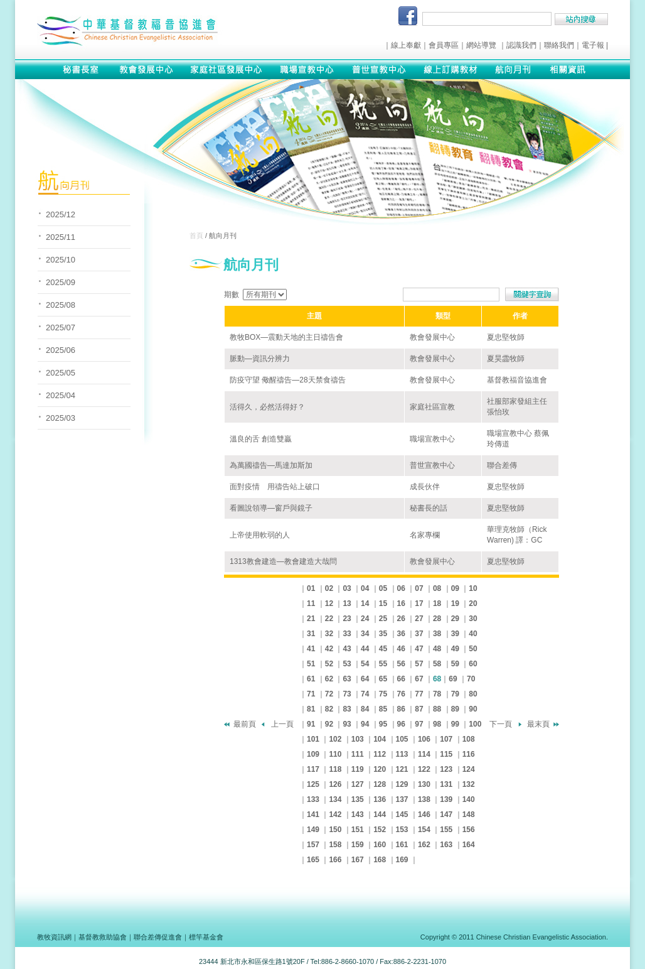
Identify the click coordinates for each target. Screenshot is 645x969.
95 (383, 724)
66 (401, 678)
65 (383, 678)
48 (437, 648)
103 (357, 739)
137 (402, 799)
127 (357, 784)
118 (335, 769)
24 (365, 618)
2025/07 (60, 327)
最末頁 (538, 724)
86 (401, 709)
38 (437, 633)
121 (402, 769)
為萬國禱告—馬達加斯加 (271, 465)
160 (379, 844)
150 (335, 829)
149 (313, 829)
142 (335, 814)
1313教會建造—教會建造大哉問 (283, 561)
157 (313, 844)
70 (471, 678)
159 (357, 844)
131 (446, 784)
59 (455, 663)
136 (379, 799)
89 (455, 709)
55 (383, 663)
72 (329, 694)
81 (311, 709)
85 (383, 709)
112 (379, 754)
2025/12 (60, 214)
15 (383, 603)
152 (379, 829)
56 (401, 663)
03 (347, 588)
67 (419, 678)
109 (313, 754)
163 (446, 844)
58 (437, 663)
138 (424, 799)
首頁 (196, 235)
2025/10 (60, 259)
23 (347, 618)
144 (379, 814)
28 (437, 618)
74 (365, 694)
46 (401, 648)
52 (329, 663)
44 (365, 648)
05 (383, 588)
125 (313, 784)
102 (335, 739)
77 (419, 694)
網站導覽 (481, 45)
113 (402, 754)
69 (453, 678)
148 (468, 814)
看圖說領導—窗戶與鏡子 (271, 508)
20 (473, 603)
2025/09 (60, 282)
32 (329, 633)
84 (365, 709)
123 (446, 769)
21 (311, 618)
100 (475, 724)
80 (473, 694)
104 (379, 739)
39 (455, 633)
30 (473, 618)
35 (383, 633)
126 (335, 784)
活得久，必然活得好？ (267, 407)
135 (357, 799)
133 (313, 799)
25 (383, 618)
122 (424, 769)
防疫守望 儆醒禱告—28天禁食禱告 (288, 380)
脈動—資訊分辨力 (260, 358)
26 (401, 618)
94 (365, 724)
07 (419, 588)
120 (379, 769)
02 (329, 588)
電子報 (593, 45)
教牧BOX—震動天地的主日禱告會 (286, 337)
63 (347, 678)
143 (357, 814)
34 (365, 633)
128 (379, 784)
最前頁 (244, 724)
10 (473, 588)
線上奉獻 (406, 45)
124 (468, 769)
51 (311, 663)
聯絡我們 (559, 45)
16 (401, 603)
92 (329, 724)
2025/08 (60, 305)
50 (473, 648)
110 (335, 754)
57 (419, 663)
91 (311, 724)
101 (313, 739)
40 (473, 633)
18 (437, 603)
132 (468, 784)
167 (357, 859)
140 (468, 799)
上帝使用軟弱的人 (260, 535)
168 (379, 859)
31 (311, 633)
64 (365, 678)
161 (402, 844)
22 (329, 618)
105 (402, 739)
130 (424, 784)
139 (446, 799)
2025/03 (60, 418)
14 (365, 603)
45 (383, 648)
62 (329, 678)
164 (468, 844)
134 (335, 799)
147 (446, 814)
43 (347, 648)
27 (419, 618)
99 (455, 724)
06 (401, 588)
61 (311, 678)
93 (347, 724)
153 (402, 829)
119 (357, 769)
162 (424, 844)
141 (313, 814)
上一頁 (282, 724)
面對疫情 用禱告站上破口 (275, 486)
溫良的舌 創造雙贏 (261, 439)
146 (424, 814)
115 (446, 754)
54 (365, 663)
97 (419, 724)
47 (419, 648)
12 (329, 603)
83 (347, 709)
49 (455, 648)
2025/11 (60, 237)
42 (329, 648)
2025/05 (60, 372)
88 (437, 709)
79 (455, 694)
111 (357, 754)
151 (357, 829)
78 (437, 694)
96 (401, 724)
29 (455, 618)
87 (419, 709)
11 (311, 603)
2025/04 (60, 395)
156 (468, 829)
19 (455, 603)
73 (347, 694)
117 (313, 769)
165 (313, 859)
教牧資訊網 (54, 937)
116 (468, 754)
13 (347, 603)
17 (419, 603)
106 (424, 739)
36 (401, 633)
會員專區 (444, 45)
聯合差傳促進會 (158, 937)
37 (419, 633)
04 (365, 588)
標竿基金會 (206, 937)
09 (455, 588)
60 (473, 663)
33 (347, 633)
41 (311, 648)
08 (437, 588)
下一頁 (500, 724)
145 (402, 814)
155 (446, 829)
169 (402, 859)
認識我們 (521, 45)
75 (383, 694)
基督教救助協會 (102, 937)
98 (437, 724)
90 (473, 709)
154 (424, 829)
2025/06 (60, 350)
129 (402, 784)
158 (335, 844)
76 (401, 694)
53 (347, 663)
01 (311, 588)
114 (424, 754)
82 (329, 709)
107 (446, 739)
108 (468, 739)
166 (335, 859)
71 (311, 694)
